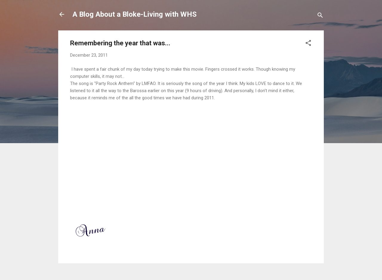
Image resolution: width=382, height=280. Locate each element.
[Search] (320, 16)
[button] (308, 44)
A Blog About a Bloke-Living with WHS (135, 14)
